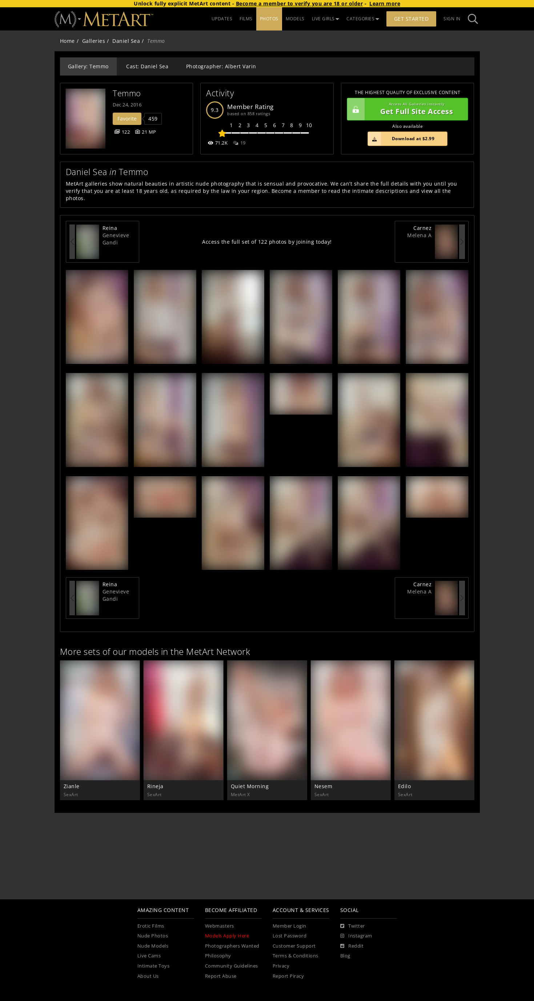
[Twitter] (352, 926)
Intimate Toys (153, 966)
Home (67, 40)
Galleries (93, 40)
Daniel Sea (126, 40)
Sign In (452, 19)
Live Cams (149, 956)
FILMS (246, 19)
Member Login (289, 926)
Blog (345, 956)
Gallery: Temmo (88, 66)
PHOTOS (269, 19)
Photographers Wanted (232, 946)
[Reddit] (352, 946)
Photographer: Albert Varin (221, 66)
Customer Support (294, 946)
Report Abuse (221, 976)
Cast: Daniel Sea (147, 66)
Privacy (281, 966)
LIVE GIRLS (326, 19)
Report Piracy (288, 976)
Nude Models (153, 946)
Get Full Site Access (406, 109)
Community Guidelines (231, 966)
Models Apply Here (227, 936)
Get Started (411, 18)
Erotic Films (150, 926)
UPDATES (222, 19)
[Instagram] (356, 936)
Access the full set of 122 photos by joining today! (267, 241)
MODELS (295, 19)
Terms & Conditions (295, 956)
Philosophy (218, 956)
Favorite (127, 118)
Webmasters (219, 926)
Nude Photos (152, 936)
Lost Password (290, 936)
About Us (148, 976)
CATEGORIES (362, 19)
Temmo (127, 93)
